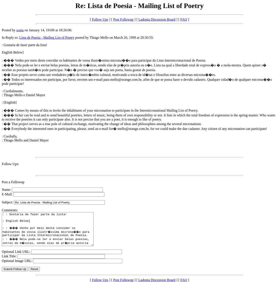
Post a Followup (13, 182)
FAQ (183, 19)
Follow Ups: (10, 164)
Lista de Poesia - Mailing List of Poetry (46, 37)
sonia (20, 30)
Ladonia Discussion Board (156, 19)
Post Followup (123, 19)
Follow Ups (100, 19)
